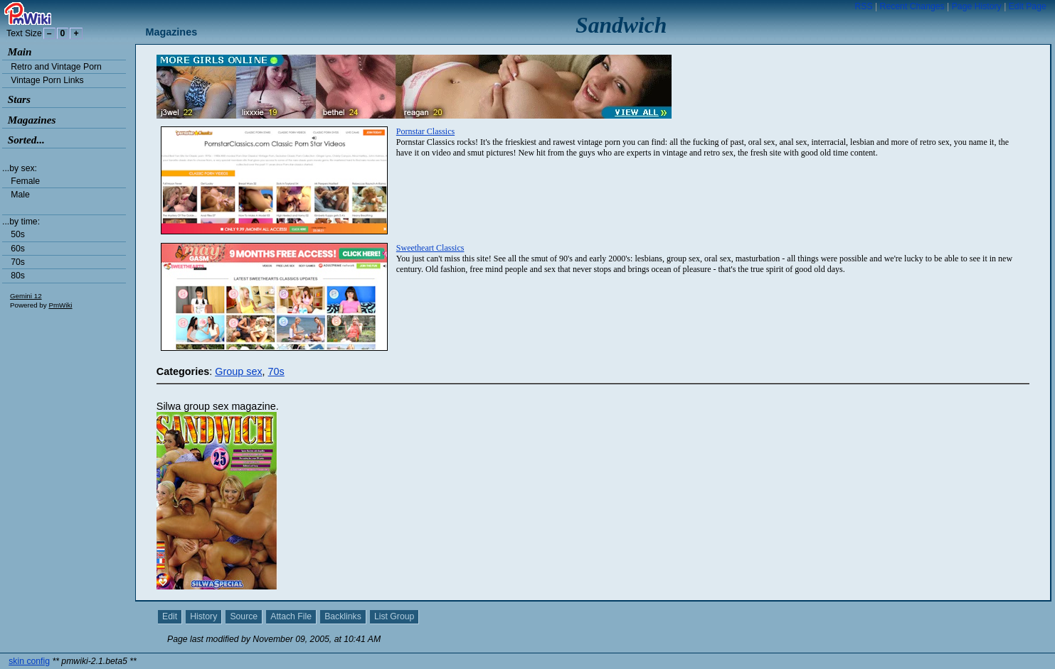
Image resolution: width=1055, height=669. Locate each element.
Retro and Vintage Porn (56, 67)
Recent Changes (912, 6)
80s (18, 276)
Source (244, 616)
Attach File (291, 616)
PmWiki (60, 305)
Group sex (238, 371)
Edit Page (1027, 6)
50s (18, 234)
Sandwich (621, 25)
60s (18, 249)
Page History (977, 6)
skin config (29, 661)
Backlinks (342, 616)
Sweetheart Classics (430, 248)
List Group (394, 616)
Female (25, 181)
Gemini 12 (26, 296)
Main (20, 51)
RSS (863, 6)
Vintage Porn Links (47, 80)
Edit (169, 616)
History (203, 616)
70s (18, 262)
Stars (19, 99)
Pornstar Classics (425, 131)
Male (20, 195)
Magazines (32, 120)
